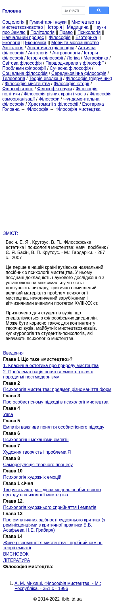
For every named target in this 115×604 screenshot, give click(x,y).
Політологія (42, 32)
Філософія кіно (17, 88)
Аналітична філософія (50, 47)
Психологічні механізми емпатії (36, 439)
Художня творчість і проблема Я (37, 452)
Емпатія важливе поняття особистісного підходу (53, 427)
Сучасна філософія (70, 68)
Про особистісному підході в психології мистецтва (55, 402)
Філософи (49, 99)
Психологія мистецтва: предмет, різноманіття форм (57, 389)
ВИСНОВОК (16, 554)
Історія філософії (45, 58)
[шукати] (72, 10)
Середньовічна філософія (78, 73)
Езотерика (86, 37)
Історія (55, 27)
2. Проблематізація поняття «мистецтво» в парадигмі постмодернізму (48, 374)
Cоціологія (13, 22)
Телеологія (13, 78)
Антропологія (66, 52)
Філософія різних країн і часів (55, 93)
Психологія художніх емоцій (32, 477)
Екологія (11, 42)
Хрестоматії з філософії (53, 104)
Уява (8, 414)
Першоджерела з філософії (74, 63)
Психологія (89, 32)
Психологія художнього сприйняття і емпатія (49, 507)
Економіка (35, 42)
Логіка (73, 58)
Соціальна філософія (25, 73)
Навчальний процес (23, 37)
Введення (13, 353)
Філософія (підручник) (89, 78)
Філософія (60, 37)
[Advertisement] (57, 169)
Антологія (38, 52)
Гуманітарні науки (47, 22)
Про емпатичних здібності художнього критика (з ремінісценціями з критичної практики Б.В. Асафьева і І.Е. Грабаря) (54, 525)
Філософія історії (71, 83)
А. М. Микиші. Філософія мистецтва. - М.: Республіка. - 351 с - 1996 (57, 586)
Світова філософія (22, 63)
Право (66, 32)
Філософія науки (54, 88)
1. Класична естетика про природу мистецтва (51, 365)
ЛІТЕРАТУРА (16, 560)
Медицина (77, 27)
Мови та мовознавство (75, 42)
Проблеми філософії (24, 68)
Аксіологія (12, 47)
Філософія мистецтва (27, 83)
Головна (11, 109)
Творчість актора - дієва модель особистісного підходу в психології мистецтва (52, 492)
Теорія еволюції (45, 78)
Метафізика (95, 58)
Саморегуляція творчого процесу (38, 464)
